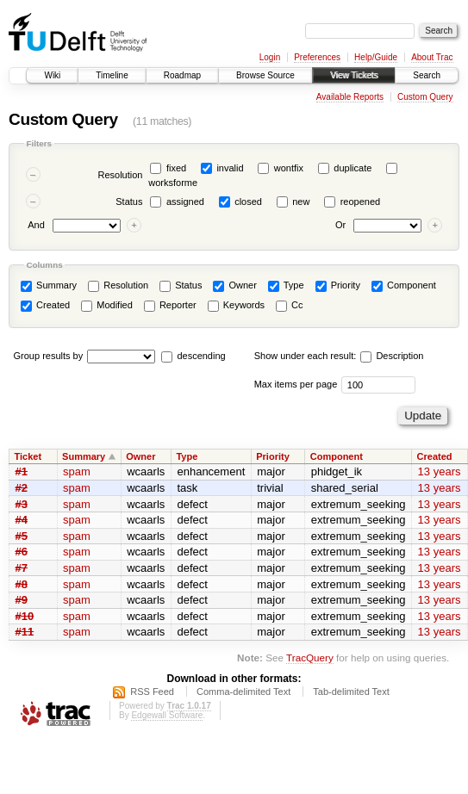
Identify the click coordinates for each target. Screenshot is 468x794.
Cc (289, 306)
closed (248, 201)
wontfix (288, 168)
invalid (229, 168)
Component (403, 286)
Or (340, 225)
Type (286, 286)
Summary (49, 286)
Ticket (28, 456)
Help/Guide (375, 57)
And (36, 225)
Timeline (112, 75)
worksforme (172, 182)
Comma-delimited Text (243, 691)
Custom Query (424, 97)
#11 (25, 631)
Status (128, 201)
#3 (22, 504)
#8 (22, 584)
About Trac (431, 57)
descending (201, 355)
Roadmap (182, 75)
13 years (439, 471)
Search (426, 75)
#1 (22, 471)
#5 (22, 536)
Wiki (52, 75)
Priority (337, 286)
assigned (185, 201)
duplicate (352, 168)
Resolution (119, 175)
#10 (25, 616)
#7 (22, 567)
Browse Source (265, 75)
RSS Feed (152, 691)
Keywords (236, 306)
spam (76, 471)
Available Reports (350, 97)
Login (269, 57)
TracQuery (310, 657)
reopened (360, 201)
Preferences (317, 57)
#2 (22, 487)
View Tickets (354, 75)
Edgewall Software (167, 715)
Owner (234, 286)
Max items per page (296, 384)
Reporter (170, 306)
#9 (22, 599)
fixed (176, 168)
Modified (107, 306)
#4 (22, 519)
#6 (22, 551)
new (300, 201)
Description (391, 355)
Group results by (49, 355)
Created (45, 306)
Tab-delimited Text (351, 691)
